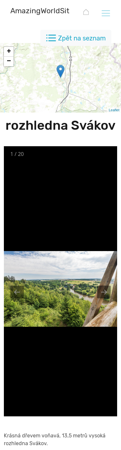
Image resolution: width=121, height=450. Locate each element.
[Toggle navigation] (105, 12)
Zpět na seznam (82, 38)
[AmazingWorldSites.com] (52, 11)
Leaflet (114, 110)
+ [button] (9, 52)
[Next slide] (104, 292)
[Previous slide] (17, 292)
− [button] (9, 61)
